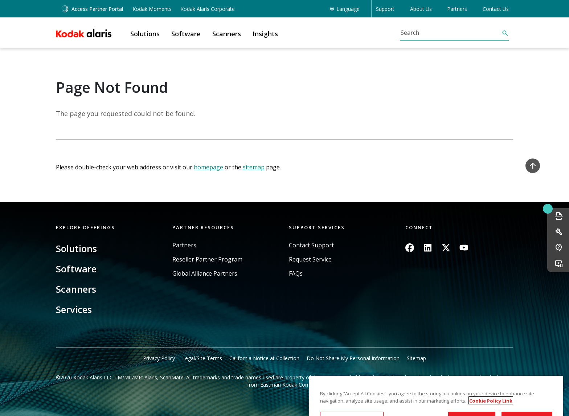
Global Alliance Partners (204, 273)
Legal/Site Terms (202, 358)
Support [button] (385, 8)
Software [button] (186, 33)
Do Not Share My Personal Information (353, 358)
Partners (184, 245)
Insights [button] (265, 33)
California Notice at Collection (264, 358)
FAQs (296, 273)
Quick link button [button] (547, 208)
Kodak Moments (152, 8)
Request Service (310, 259)
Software (76, 269)
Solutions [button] (145, 33)
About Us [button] (421, 8)
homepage (208, 167)
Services (74, 309)
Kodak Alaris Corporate (207, 8)
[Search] (451, 32)
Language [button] (348, 8)
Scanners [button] (226, 33)
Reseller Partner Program (207, 259)
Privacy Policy (159, 358)
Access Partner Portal (92, 9)
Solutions (76, 248)
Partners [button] (457, 8)
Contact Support (311, 245)
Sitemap (416, 358)
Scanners (76, 289)
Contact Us (496, 8)
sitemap (254, 167)
